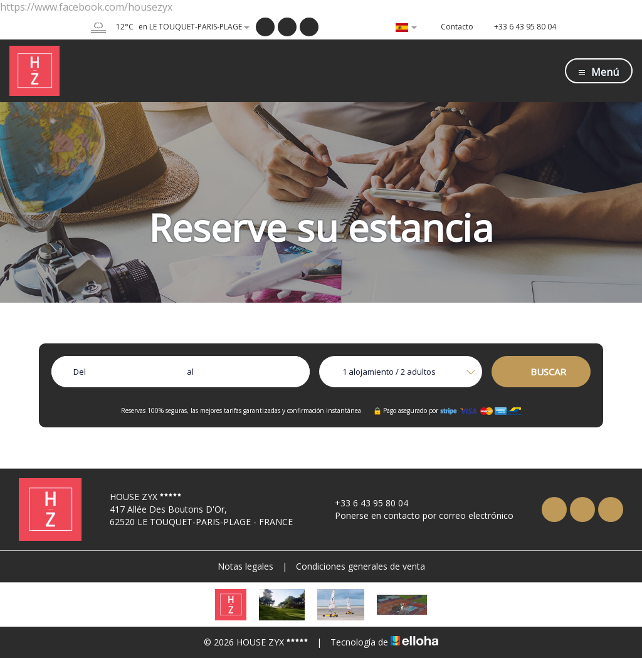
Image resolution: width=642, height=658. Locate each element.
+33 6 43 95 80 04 (364, 503)
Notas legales (245, 566)
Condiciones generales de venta (360, 566)
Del (79, 371)
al (190, 371)
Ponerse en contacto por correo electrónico (416, 515)
